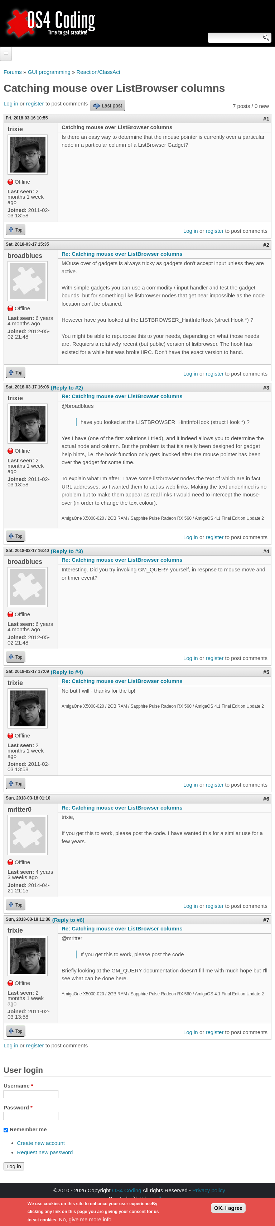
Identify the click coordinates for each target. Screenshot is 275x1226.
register (35, 103)
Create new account (41, 1143)
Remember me (28, 1129)
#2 (266, 245)
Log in (11, 103)
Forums (13, 72)
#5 (266, 672)
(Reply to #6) (68, 920)
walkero (161, 1199)
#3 (266, 388)
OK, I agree (228, 1209)
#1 (266, 118)
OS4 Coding (126, 1190)
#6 (266, 799)
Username (18, 1086)
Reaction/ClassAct (98, 72)
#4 (266, 551)
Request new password (45, 1152)
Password (18, 1107)
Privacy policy (208, 1190)
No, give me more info (85, 1221)
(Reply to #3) (67, 551)
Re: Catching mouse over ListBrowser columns (122, 254)
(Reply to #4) (67, 672)
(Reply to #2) (67, 388)
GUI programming (49, 72)
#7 (266, 920)
